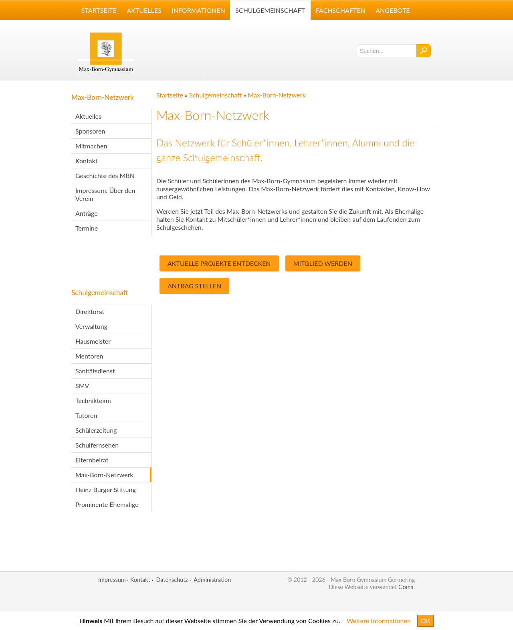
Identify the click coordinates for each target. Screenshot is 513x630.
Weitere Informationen (379, 620)
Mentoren (89, 356)
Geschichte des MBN (105, 175)
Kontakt (86, 160)
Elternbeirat (91, 460)
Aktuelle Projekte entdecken (219, 263)
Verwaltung (91, 326)
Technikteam (93, 400)
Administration (212, 579)
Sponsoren (90, 131)
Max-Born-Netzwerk (102, 97)
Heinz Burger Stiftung (105, 489)
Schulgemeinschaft (99, 292)
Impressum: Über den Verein (105, 194)
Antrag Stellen (194, 286)
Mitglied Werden (322, 263)
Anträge (86, 213)
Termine (86, 228)
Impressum (112, 579)
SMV (82, 385)
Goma (406, 586)
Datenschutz (172, 579)
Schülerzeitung (96, 430)
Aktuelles (88, 116)
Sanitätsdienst (95, 371)
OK (425, 620)
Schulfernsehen (97, 445)
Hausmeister (93, 341)
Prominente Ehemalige (106, 504)
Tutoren (86, 415)
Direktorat (89, 311)
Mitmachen (91, 146)
